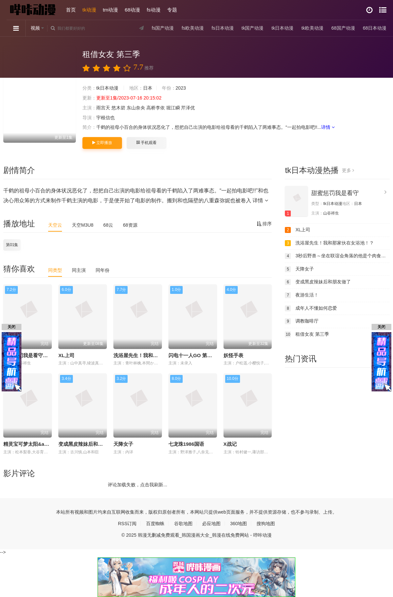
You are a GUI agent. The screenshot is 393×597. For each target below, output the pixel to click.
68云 (108, 225)
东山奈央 (136, 107)
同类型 (55, 270)
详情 (328, 127)
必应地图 (211, 523)
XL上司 (66, 355)
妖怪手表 (233, 355)
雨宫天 (103, 107)
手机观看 (146, 142)
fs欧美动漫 (193, 28)
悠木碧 (118, 107)
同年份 (102, 270)
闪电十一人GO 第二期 (192, 355)
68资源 (130, 225)
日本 (147, 88)
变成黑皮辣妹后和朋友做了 (88, 444)
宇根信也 (105, 117)
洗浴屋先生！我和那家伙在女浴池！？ (155, 355)
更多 (348, 170)
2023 (181, 88)
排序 (264, 223)
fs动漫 (154, 10)
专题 (172, 10)
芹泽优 (188, 107)
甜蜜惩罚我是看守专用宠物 (33, 355)
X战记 (230, 444)
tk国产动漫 (253, 28)
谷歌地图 (183, 523)
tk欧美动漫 (312, 28)
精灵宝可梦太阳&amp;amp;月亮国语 (44, 444)
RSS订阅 (127, 523)
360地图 (238, 523)
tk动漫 (89, 10)
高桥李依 (155, 107)
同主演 (79, 270)
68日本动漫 (374, 28)
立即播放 (102, 142)
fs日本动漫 (223, 28)
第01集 (12, 244)
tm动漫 (110, 10)
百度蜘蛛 (155, 523)
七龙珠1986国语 (186, 444)
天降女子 (123, 444)
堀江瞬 (173, 107)
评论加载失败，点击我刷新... (137, 484)
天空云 (55, 225)
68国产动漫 (343, 28)
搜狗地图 (266, 523)
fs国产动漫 (163, 28)
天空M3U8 (82, 225)
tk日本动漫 (282, 28)
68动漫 (132, 10)
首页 (71, 10)
